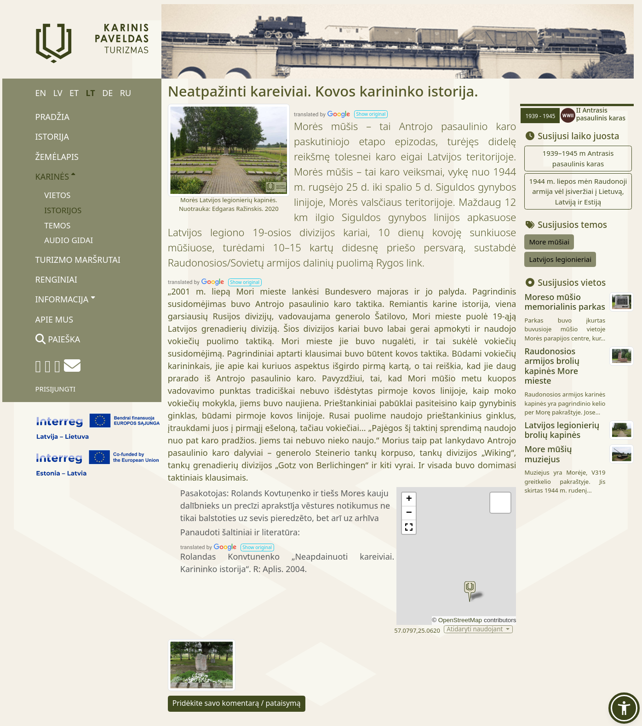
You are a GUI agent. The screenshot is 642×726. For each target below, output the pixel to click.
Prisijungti (55, 388)
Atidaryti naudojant (475, 629)
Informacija (65, 299)
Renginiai (56, 279)
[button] (371, 114)
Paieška (57, 339)
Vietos (57, 195)
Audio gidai (68, 240)
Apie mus (54, 319)
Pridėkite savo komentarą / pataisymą (236, 703)
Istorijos (62, 210)
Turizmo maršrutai (77, 259)
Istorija (52, 136)
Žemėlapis (57, 156)
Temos (57, 225)
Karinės (55, 176)
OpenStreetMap (460, 620)
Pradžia (52, 116)
